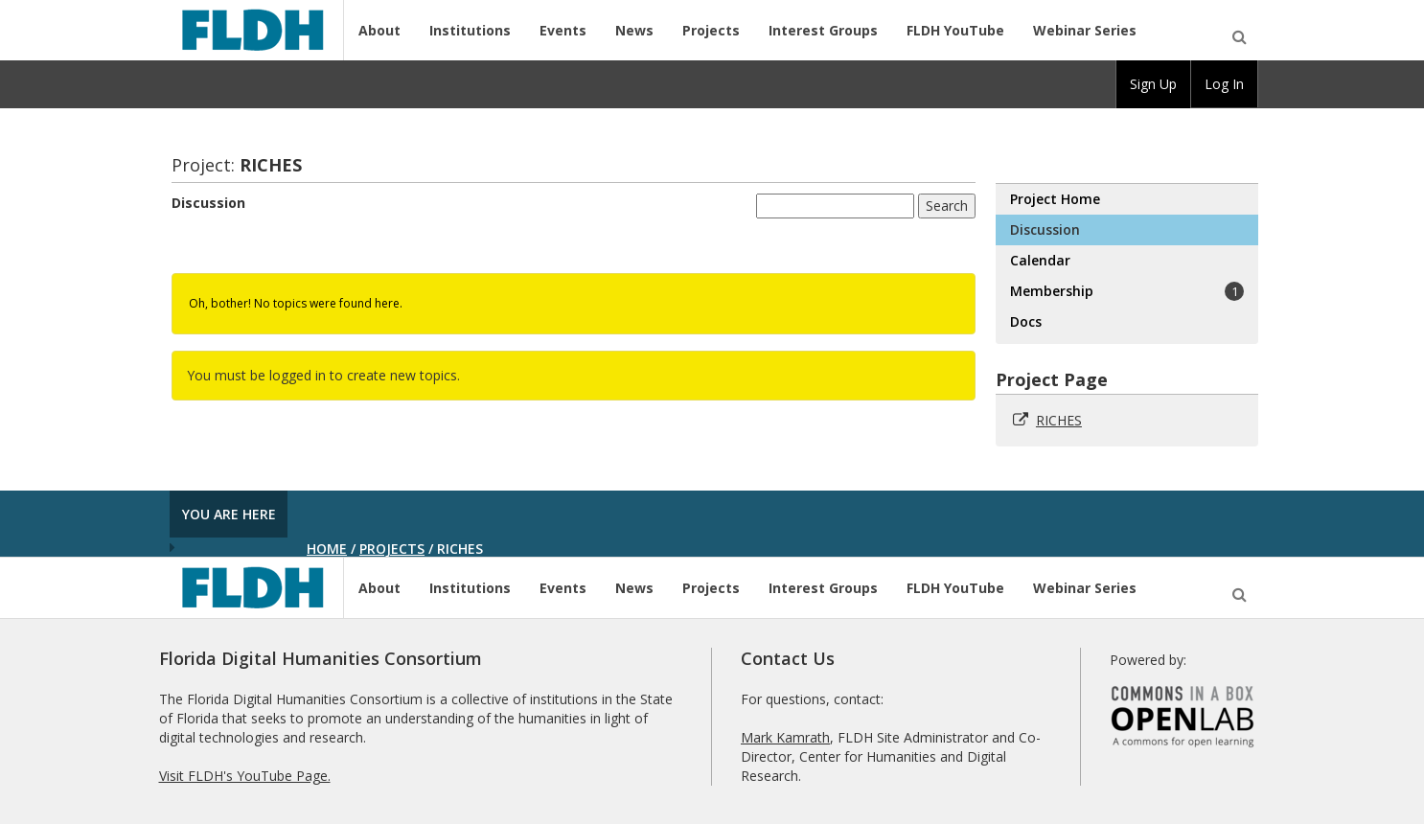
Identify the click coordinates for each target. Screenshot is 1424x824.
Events (563, 30)
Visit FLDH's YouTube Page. (245, 776)
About (379, 30)
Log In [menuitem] (1224, 84)
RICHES (1059, 420)
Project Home (1055, 199)
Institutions (470, 30)
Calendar (1040, 260)
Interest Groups (823, 30)
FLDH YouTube (955, 30)
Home (327, 548)
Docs (1026, 321)
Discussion (208, 203)
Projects (711, 30)
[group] (1153, 84)
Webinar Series (1085, 30)
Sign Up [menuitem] (1153, 84)
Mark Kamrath (785, 737)
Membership (1127, 291)
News (634, 30)
